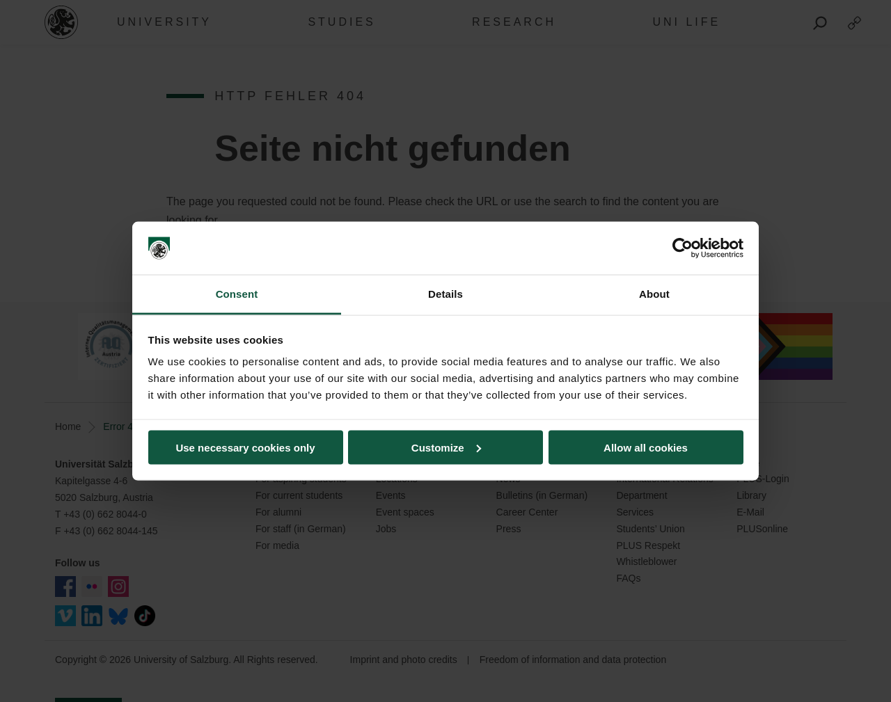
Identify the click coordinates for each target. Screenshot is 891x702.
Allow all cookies (646, 447)
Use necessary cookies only (245, 447)
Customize (446, 447)
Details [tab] (445, 294)
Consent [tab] (237, 294)
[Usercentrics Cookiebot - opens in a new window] (682, 248)
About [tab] (654, 294)
